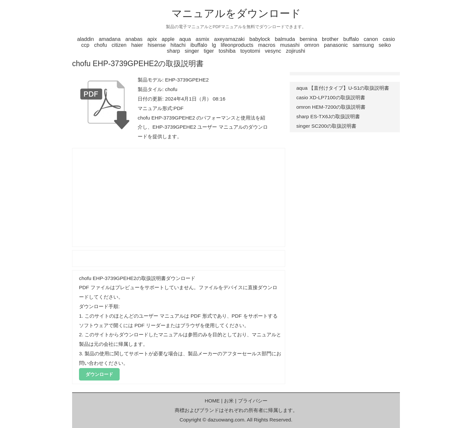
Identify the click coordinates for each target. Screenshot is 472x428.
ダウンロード (99, 374)
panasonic (336, 45)
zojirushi (295, 51)
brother (330, 39)
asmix (202, 39)
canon (371, 39)
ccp (85, 45)
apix (152, 39)
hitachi (178, 45)
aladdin (85, 39)
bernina (308, 39)
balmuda (285, 39)
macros (266, 45)
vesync (273, 51)
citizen (119, 45)
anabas (134, 39)
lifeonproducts (237, 45)
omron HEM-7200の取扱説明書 (330, 107)
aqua (185, 39)
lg (214, 45)
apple (168, 39)
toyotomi (250, 51)
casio (389, 39)
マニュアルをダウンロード (236, 13)
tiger (209, 51)
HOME (212, 400)
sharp (173, 51)
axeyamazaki (229, 39)
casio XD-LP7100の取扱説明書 (330, 97)
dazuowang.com (225, 419)
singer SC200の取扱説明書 (326, 126)
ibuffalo (198, 45)
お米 (229, 400)
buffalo (351, 39)
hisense (157, 45)
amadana (110, 39)
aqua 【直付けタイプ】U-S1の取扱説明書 (342, 88)
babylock (259, 39)
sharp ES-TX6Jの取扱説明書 (328, 116)
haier (137, 45)
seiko (385, 45)
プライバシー (252, 400)
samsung (363, 45)
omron (311, 45)
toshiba (227, 51)
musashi (290, 45)
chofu (100, 45)
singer (192, 51)
